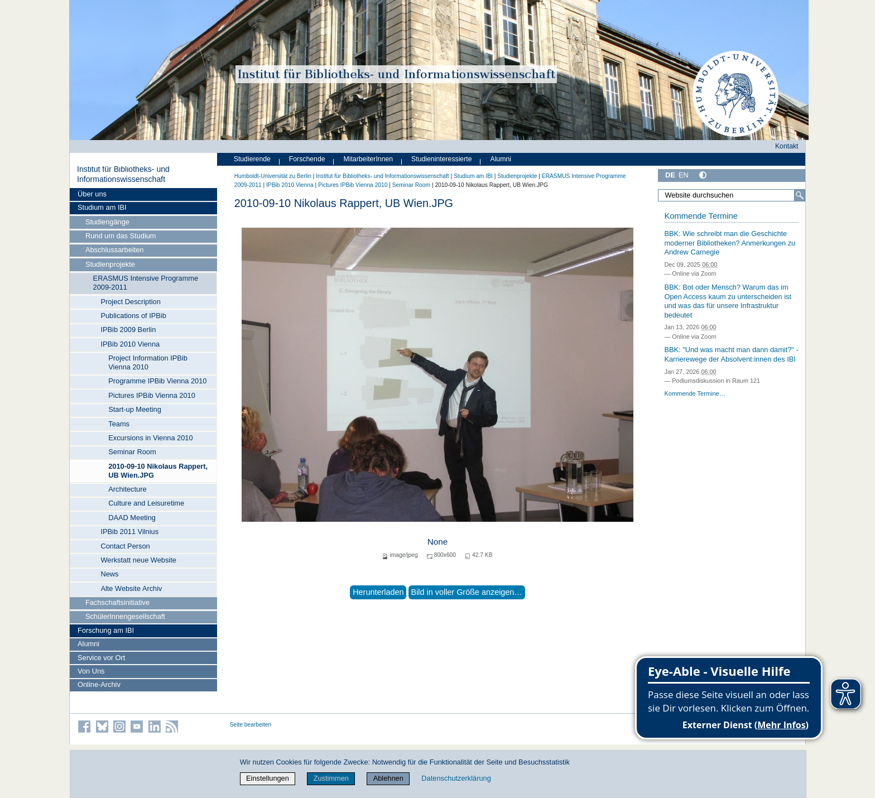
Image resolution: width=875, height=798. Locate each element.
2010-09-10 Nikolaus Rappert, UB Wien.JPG (158, 470)
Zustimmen (331, 778)
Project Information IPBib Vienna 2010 (148, 362)
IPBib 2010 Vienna (130, 344)
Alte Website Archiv (131, 588)
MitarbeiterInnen (368, 159)
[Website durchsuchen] (731, 195)
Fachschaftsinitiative (117, 602)
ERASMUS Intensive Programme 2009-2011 (145, 282)
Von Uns (91, 671)
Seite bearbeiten (251, 725)
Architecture (127, 489)
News (109, 574)
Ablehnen (388, 778)
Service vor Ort (101, 657)
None (437, 541)
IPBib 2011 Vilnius (129, 531)
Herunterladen (378, 592)
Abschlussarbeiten (114, 250)
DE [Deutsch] (670, 175)
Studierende (252, 159)
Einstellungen (267, 778)
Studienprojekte (110, 264)
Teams (118, 424)
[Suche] (799, 195)
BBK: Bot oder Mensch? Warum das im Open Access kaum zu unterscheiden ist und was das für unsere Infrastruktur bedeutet (727, 301)
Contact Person (125, 546)
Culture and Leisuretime (146, 503)
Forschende (307, 159)
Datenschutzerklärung (456, 778)
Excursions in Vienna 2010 (150, 438)
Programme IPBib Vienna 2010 (157, 381)
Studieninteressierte (441, 159)
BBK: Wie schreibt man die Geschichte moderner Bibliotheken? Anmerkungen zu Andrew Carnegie (729, 242)
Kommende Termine (700, 215)
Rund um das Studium (120, 236)
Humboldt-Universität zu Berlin (272, 176)
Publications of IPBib (133, 315)
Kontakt (787, 146)
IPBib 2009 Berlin (128, 329)
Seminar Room (132, 452)
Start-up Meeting (134, 409)
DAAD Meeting (132, 517)
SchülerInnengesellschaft (125, 616)
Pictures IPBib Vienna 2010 (151, 395)
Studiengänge (107, 222)
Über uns (92, 194)
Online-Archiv (99, 684)
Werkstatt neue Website (138, 560)
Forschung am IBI (106, 630)
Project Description (130, 301)
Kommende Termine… (694, 393)
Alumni (88, 644)
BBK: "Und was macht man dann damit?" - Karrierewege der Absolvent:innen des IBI (731, 354)
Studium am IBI (102, 207)
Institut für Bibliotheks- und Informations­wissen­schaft (123, 174)
